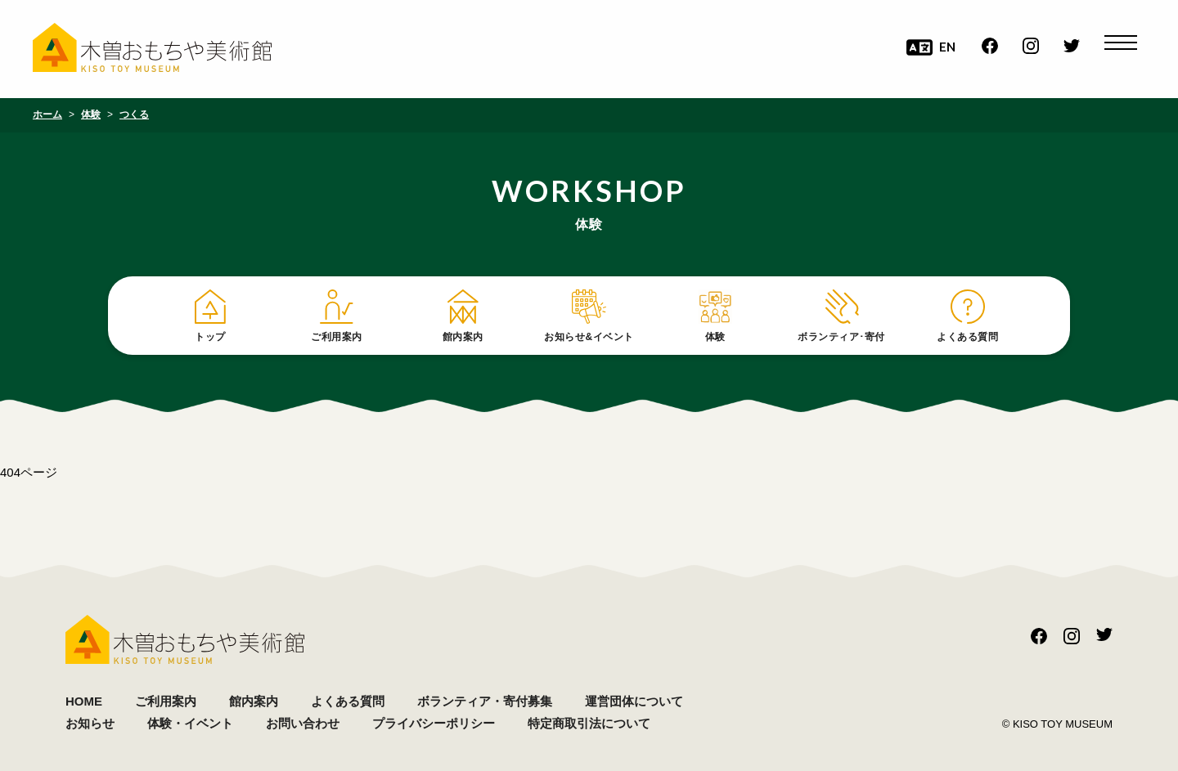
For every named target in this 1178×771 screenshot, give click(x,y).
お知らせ (90, 723)
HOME (83, 701)
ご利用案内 (165, 701)
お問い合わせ (302, 723)
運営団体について (634, 701)
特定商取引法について (589, 723)
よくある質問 (347, 701)
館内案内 (253, 701)
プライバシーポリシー (433, 723)
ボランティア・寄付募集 (484, 701)
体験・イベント (190, 723)
